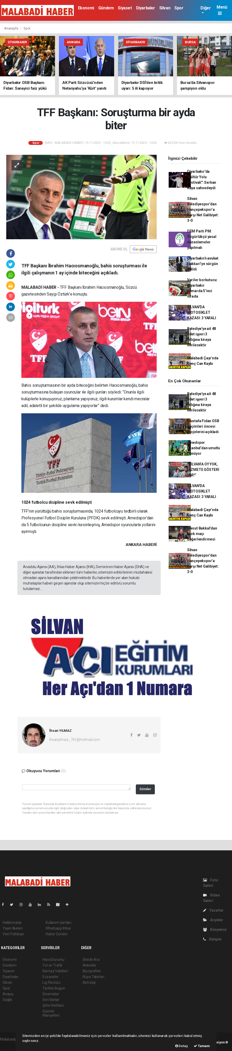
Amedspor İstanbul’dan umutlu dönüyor (203, 448)
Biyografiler (92, 971)
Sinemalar (50, 994)
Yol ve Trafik (52, 965)
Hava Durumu (53, 959)
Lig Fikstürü (51, 982)
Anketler (89, 965)
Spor (178, 7)
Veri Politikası (13, 934)
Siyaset (125, 7)
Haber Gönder (57, 934)
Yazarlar (213, 910)
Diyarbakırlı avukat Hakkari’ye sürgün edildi (202, 263)
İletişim (212, 939)
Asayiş (8, 994)
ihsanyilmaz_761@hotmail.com (74, 739)
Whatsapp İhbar (58, 928)
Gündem (106, 7)
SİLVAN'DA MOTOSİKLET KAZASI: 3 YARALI (201, 312)
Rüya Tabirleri (93, 977)
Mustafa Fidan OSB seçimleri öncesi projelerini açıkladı (203, 426)
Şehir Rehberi (53, 1005)
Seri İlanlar (50, 1000)
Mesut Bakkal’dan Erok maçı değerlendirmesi (202, 533)
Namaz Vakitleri (55, 971)
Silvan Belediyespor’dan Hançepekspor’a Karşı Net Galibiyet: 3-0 (203, 209)
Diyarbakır (145, 7)
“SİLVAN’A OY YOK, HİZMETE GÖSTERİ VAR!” (203, 469)
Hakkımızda (12, 922)
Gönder (145, 789)
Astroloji (89, 982)
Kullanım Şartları (58, 922)
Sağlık (7, 1000)
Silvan (164, 7)
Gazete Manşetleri (50, 1013)
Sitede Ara (91, 959)
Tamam (202, 1046)
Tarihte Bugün (53, 988)
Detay (181, 1046)
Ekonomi (86, 7)
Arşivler (213, 920)
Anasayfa (11, 28)
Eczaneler (50, 977)
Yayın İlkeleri (12, 928)
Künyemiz (215, 929)
